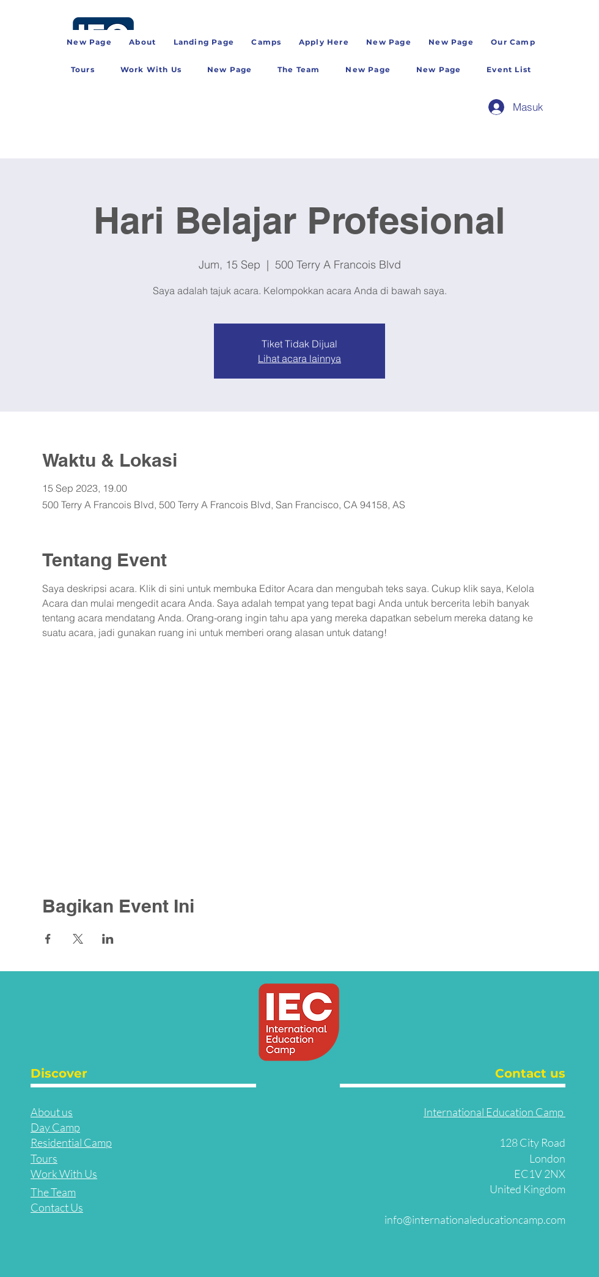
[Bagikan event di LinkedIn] (108, 939)
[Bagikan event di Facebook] (48, 939)
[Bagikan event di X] (78, 939)
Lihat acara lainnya (299, 358)
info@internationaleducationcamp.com (474, 1219)
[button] (513, 42)
